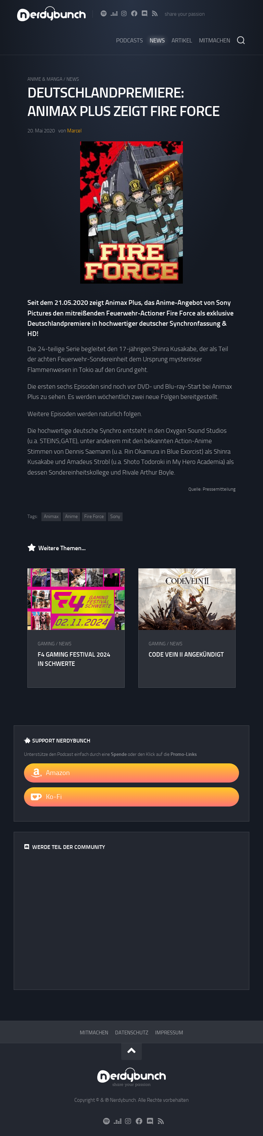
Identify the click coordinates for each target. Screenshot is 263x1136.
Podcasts (129, 40)
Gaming (46, 644)
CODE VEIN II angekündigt (186, 654)
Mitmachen (214, 40)
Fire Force (94, 516)
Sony (115, 516)
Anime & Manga (44, 79)
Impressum (169, 1033)
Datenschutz (131, 1033)
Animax (51, 516)
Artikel (182, 40)
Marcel (74, 131)
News (157, 40)
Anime (71, 516)
